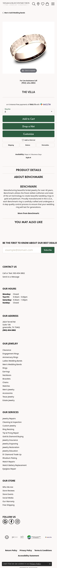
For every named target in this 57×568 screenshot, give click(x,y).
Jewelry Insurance (10, 440)
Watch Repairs (9, 461)
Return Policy (11, 550)
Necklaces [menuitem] (7, 375)
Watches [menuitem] (6, 386)
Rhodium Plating (10, 458)
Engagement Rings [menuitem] (11, 353)
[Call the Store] (9, 330)
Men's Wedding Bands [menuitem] (12, 364)
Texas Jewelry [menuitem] (8, 396)
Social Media (8, 498)
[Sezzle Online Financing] (48, 537)
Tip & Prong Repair (11, 433)
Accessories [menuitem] (8, 393)
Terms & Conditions (43, 550)
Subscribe (48, 250)
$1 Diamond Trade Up (12, 454)
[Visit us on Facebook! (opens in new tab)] (11, 521)
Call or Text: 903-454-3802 (14, 273)
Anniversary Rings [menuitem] (10, 357)
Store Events (8, 494)
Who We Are (8, 487)
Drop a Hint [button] (28, 126)
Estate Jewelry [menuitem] (8, 400)
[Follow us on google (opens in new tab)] (5, 521)
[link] (38, 3)
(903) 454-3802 (28, 83)
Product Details (28, 170)
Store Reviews (8, 490)
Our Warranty (8, 501)
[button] (33, 3)
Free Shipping (8, 505)
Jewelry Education (10, 451)
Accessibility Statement (28, 555)
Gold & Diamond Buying (13, 436)
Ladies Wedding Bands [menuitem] (12, 361)
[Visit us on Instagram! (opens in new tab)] (17, 521)
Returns (27, 145)
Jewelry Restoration (11, 447)
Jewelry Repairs (9, 418)
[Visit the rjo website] (22, 537)
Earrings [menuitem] (6, 371)
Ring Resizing (8, 429)
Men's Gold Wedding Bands (14, 13)
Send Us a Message (11, 277)
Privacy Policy (26, 550)
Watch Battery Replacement (15, 465)
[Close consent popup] (50, 564)
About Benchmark (28, 177)
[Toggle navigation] (53, 4)
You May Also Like (29, 222)
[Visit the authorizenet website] (6, 537)
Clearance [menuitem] (7, 350)
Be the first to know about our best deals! (28, 243)
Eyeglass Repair (9, 469)
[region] (28, 48)
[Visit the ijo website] (15, 537)
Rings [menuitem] (5, 368)
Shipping (11, 145)
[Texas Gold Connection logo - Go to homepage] (16, 4)
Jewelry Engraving (10, 443)
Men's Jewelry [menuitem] (8, 389)
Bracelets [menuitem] (7, 379)
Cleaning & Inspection (12, 422)
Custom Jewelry (9, 425)
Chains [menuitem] (5, 382)
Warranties (45, 145)
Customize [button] (28, 133)
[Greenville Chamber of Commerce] (34, 537)
